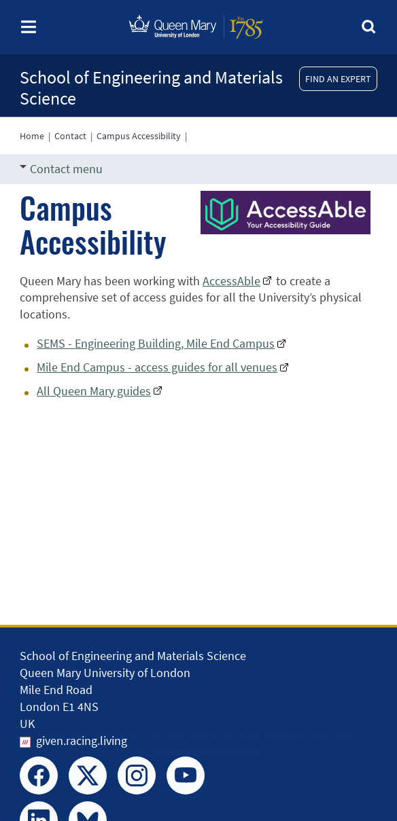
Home (32, 136)
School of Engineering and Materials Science (151, 87)
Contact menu (61, 169)
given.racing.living (81, 740)
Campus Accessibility (139, 136)
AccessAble (231, 281)
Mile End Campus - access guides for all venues (157, 367)
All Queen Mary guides (94, 391)
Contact (70, 136)
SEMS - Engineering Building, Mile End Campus (156, 343)
